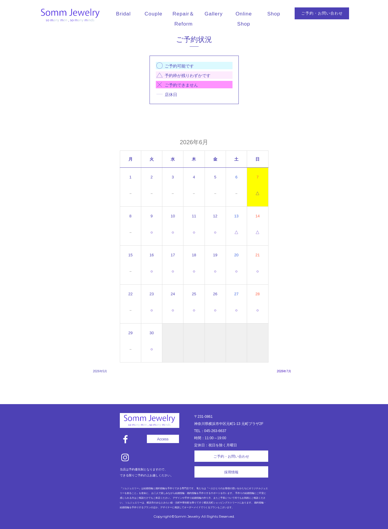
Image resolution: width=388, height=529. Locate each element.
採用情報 (231, 472)
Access (163, 439)
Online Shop (243, 19)
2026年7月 (284, 371)
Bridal (123, 14)
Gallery (214, 14)
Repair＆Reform (183, 19)
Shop (273, 14)
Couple (153, 14)
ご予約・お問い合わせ (322, 13)
